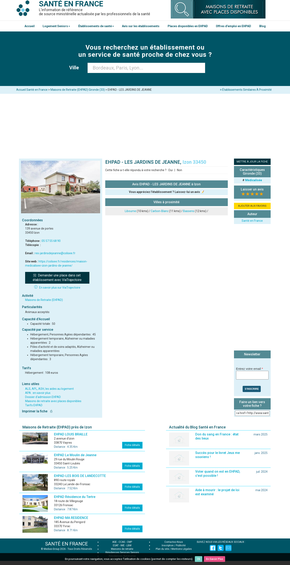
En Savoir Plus (214, 558)
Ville (75, 68)
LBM (128, 545)
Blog (262, 26)
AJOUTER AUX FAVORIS (252, 205)
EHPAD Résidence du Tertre (74, 497)
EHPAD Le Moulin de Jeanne (75, 455)
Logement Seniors (56, 26)
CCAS (122, 542)
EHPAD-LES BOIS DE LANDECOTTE (80, 476)
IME (122, 545)
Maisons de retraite (122, 549)
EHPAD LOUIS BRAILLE (71, 434)
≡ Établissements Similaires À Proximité (246, 89)
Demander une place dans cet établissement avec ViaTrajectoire (57, 277)
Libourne (130, 211)
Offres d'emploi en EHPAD (233, 26)
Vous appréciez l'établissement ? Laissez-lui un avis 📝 (166, 192)
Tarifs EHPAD (33, 405)
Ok (198, 558)
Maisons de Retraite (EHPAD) (44, 300)
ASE (114, 542)
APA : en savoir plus (37, 392)
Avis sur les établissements (140, 26)
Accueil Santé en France (32, 89)
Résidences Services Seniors (122, 552)
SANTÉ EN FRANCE (66, 544)
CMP (129, 542)
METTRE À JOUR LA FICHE (252, 161)
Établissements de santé (96, 26)
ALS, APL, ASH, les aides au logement (49, 388)
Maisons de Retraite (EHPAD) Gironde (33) (77, 89)
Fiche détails (132, 445)
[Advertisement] (145, 124)
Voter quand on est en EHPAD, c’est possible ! (217, 474)
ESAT (116, 545)
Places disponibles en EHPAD (188, 26)
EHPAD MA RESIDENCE (71, 518)
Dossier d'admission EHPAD (43, 397)
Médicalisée (253, 180)
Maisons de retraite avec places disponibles (53, 401)
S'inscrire (252, 388)
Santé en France (252, 220)
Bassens (188, 211)
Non (179, 170)
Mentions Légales (181, 549)
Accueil (30, 26)
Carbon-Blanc (159, 211)
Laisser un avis (252, 189)
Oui (170, 170)
